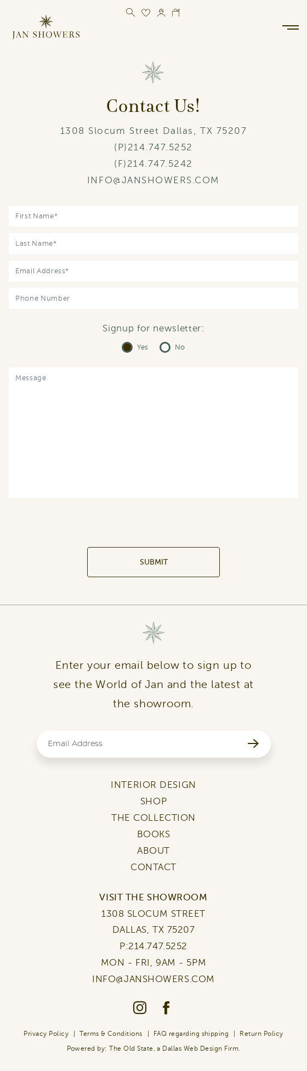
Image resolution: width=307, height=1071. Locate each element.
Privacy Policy (46, 1034)
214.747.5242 (160, 164)
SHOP (153, 801)
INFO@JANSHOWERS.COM (153, 180)
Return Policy (261, 1034)
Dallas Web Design (192, 1048)
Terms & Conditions (111, 1034)
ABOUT (153, 850)
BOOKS (153, 834)
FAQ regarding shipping (191, 1034)
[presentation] (153, 526)
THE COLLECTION (153, 818)
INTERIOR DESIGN (153, 785)
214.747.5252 (160, 147)
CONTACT (153, 867)
